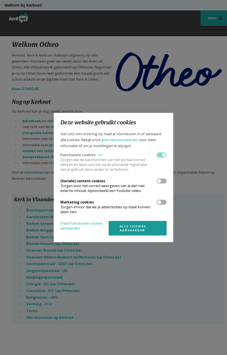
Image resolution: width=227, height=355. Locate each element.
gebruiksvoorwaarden (119, 139)
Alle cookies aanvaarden (133, 228)
